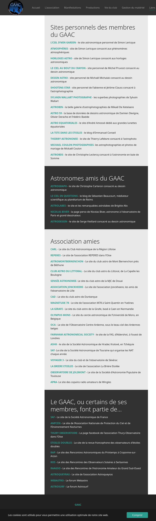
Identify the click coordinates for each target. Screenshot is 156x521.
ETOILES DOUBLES (61, 442)
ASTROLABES (58, 205)
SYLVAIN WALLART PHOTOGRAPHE (71, 97)
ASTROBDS (56, 154)
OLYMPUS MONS (60, 315)
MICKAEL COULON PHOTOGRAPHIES (72, 145)
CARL (53, 249)
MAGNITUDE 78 (59, 303)
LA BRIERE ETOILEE (62, 366)
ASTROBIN (56, 107)
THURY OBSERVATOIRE (63, 433)
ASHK (53, 344)
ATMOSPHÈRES (59, 48)
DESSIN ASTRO (59, 78)
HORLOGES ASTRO (61, 58)
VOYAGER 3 (57, 360)
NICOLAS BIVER (59, 211)
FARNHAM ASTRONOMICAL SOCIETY (72, 334)
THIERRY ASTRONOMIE (64, 138)
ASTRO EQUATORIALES (63, 123)
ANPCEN (55, 423)
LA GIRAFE (56, 309)
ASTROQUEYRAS (60, 474)
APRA (53, 382)
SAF (52, 417)
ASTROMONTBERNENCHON (66, 261)
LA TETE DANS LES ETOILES (66, 132)
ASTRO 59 (56, 113)
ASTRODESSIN (59, 221)
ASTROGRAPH (58, 186)
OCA (53, 324)
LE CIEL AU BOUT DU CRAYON (68, 68)
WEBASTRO (57, 480)
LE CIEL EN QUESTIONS (64, 196)
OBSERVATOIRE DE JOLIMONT (68, 372)
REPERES (55, 255)
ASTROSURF (57, 486)
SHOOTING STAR (60, 87)
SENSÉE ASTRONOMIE (63, 281)
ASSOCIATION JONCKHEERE (66, 287)
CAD (52, 296)
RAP (52, 452)
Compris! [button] (137, 515)
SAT (52, 350)
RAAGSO (55, 468)
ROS (52, 462)
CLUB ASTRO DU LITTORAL (66, 271)
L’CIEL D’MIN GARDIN (63, 42)
